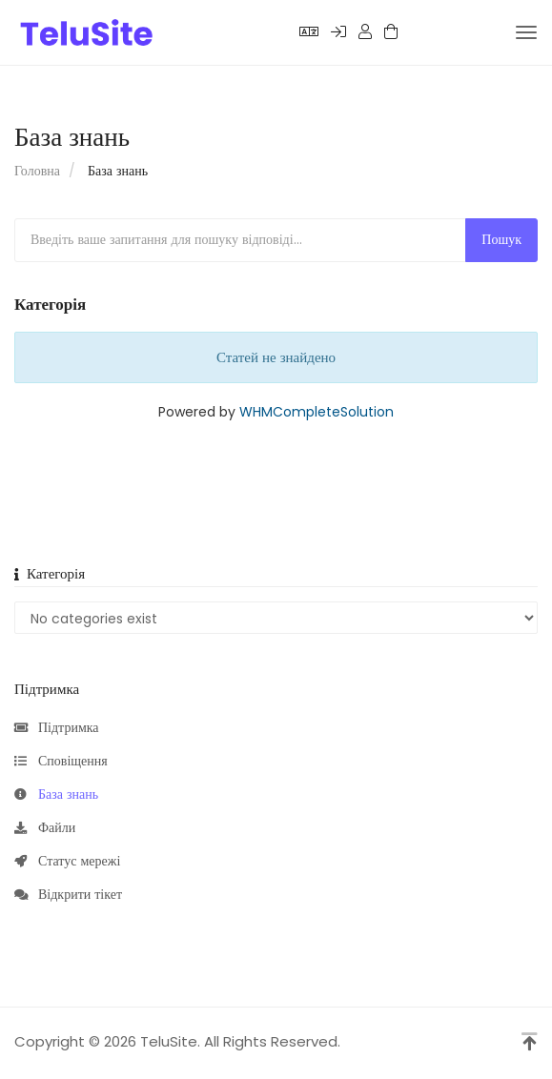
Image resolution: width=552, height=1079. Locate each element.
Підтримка (56, 728)
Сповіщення (61, 761)
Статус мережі (67, 861)
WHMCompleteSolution (316, 411)
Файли (44, 828)
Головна (37, 170)
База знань (56, 795)
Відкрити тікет (68, 895)
